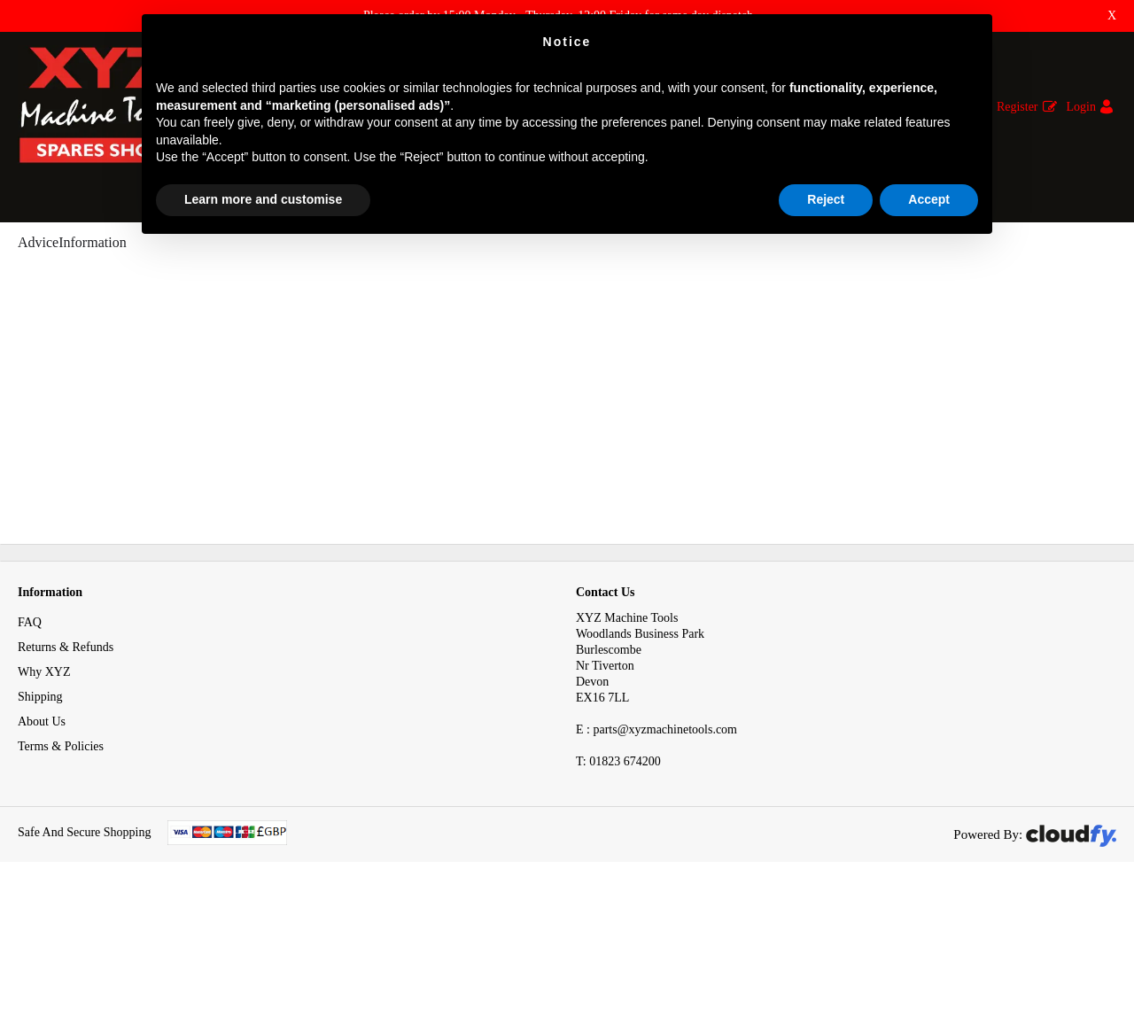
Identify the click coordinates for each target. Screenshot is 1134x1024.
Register (1017, 106)
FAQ (30, 743)
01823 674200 (618, 882)
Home (33, 255)
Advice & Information (130, 255)
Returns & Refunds (65, 768)
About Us (42, 842)
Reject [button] (825, 199)
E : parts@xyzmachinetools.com (656, 850)
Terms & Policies (61, 867)
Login (1081, 106)
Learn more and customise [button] (263, 199)
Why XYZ (44, 793)
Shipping (40, 818)
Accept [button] (929, 199)
